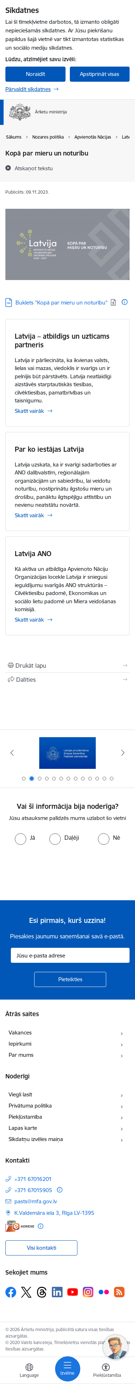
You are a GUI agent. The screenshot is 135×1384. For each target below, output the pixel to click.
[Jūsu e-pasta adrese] (70, 955)
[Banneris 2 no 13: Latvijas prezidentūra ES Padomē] (67, 752)
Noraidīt (35, 74)
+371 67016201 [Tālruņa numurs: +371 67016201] (33, 1179)
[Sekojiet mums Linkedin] (57, 1292)
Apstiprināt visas (99, 74)
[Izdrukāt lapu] (67, 665)
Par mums (21, 1054)
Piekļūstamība (25, 1116)
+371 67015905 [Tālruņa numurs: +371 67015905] (33, 1190)
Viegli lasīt (20, 1094)
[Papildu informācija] (124, 302)
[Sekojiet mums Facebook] (10, 1292)
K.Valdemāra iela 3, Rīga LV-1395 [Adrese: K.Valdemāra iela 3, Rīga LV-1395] (54, 1212)
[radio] (25, 837)
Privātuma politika (30, 1105)
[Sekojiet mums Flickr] (103, 1292)
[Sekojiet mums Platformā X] (26, 1292)
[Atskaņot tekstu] (34, 168)
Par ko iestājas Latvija (49, 449)
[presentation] (60, 872)
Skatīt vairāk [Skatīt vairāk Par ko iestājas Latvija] (29, 515)
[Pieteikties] (70, 979)
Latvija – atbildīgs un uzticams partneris (62, 340)
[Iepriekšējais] (12, 752)
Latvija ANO (33, 553)
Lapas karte (23, 1127)
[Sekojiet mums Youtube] (72, 1292)
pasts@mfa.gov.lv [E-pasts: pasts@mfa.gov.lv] (35, 1201)
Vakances (20, 1032)
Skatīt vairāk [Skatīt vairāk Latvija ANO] (29, 619)
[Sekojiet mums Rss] (119, 1292)
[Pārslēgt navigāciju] (67, 1368)
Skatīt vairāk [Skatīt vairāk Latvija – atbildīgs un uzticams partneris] (29, 410)
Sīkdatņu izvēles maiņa (36, 1139)
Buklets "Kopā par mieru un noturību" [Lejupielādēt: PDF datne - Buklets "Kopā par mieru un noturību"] (61, 302)
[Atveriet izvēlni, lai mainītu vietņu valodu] (29, 1371)
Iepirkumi (20, 1043)
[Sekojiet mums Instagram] (88, 1292)
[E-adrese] (19, 1226)
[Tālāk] (123, 752)
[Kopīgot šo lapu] (67, 679)
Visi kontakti (41, 1247)
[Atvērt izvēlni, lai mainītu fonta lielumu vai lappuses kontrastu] (105, 1371)
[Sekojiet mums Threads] (41, 1292)
